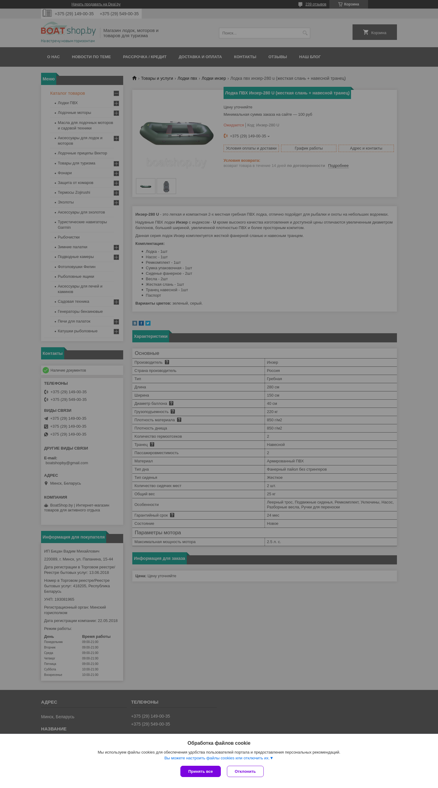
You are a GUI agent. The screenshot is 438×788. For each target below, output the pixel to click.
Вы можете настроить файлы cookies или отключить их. (216, 758)
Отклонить (245, 771)
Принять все (200, 771)
